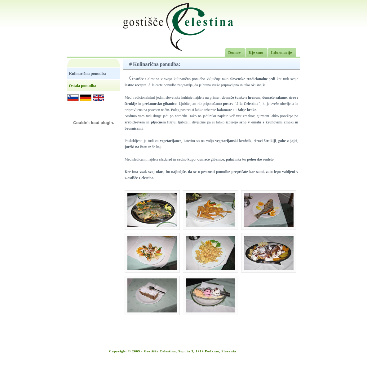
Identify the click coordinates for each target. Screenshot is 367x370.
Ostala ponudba (82, 85)
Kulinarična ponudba (87, 73)
